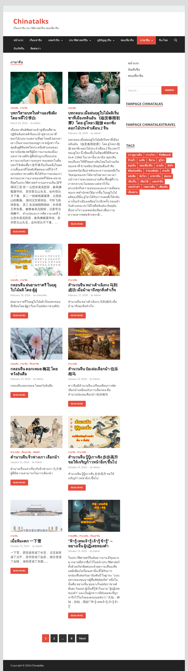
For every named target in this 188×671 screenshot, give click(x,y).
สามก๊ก (166, 170)
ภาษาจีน (145, 40)
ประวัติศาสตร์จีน (78, 40)
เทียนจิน (163, 186)
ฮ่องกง (167, 176)
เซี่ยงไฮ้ (144, 181)
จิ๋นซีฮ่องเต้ (165, 154)
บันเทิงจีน (19, 48)
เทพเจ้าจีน (53, 40)
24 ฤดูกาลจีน (135, 154)
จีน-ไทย (163, 40)
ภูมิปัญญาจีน (104, 40)
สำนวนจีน (72, 280)
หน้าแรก (18, 40)
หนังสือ (131, 176)
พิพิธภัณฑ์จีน (135, 170)
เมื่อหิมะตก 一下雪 (25, 541)
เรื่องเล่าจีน (35, 40)
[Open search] (175, 40)
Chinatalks (31, 21)
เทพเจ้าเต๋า (134, 186)
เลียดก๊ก (36, 452)
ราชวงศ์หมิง (152, 170)
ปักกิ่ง (170, 165)
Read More (17, 231)
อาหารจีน (155, 176)
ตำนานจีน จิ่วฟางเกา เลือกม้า (34, 457)
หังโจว (142, 176)
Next (82, 638)
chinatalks (41, 295)
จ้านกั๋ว (131, 160)
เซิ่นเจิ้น (132, 181)
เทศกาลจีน (149, 186)
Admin (37, 123)
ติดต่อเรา (35, 48)
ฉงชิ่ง (142, 160)
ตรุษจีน (132, 165)
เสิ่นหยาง (133, 192)
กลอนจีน (14, 108)
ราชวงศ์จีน (72, 536)
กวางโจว (150, 154)
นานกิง (160, 165)
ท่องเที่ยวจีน (127, 40)
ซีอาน (152, 160)
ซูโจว (161, 160)
